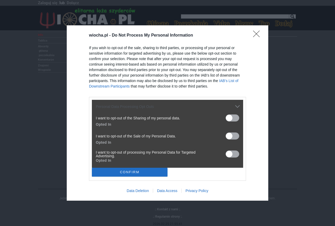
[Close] (258, 35)
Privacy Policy (197, 191)
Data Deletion (138, 191)
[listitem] (167, 106)
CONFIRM (129, 172)
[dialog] (167, 113)
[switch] (232, 117)
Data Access (167, 191)
